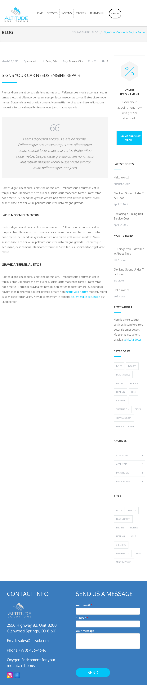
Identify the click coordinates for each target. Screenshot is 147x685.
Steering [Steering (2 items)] (121, 545)
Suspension (122, 409)
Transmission (123, 418)
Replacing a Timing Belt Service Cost (128, 216)
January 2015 (129, 481)
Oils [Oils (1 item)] (133, 536)
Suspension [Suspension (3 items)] (122, 553)
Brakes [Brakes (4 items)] (132, 510)
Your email (108, 609)
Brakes (73, 61)
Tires (138, 409)
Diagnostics (123, 374)
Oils (55, 61)
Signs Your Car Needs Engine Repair (41, 75)
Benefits (81, 13)
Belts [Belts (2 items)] (119, 510)
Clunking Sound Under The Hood (129, 196)
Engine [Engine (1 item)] (120, 527)
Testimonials (98, 13)
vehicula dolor (132, 339)
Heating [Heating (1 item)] (120, 536)
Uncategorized (125, 426)
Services (52, 13)
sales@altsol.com (33, 640)
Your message (108, 639)
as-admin (32, 61)
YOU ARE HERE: (81, 32)
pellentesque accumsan (85, 296)
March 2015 (129, 472)
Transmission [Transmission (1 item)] (123, 562)
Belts (48, 61)
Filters (134, 383)
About (115, 13)
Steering (121, 400)
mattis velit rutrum (76, 291)
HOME (39, 13)
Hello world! (121, 177)
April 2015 (129, 464)
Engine (120, 383)
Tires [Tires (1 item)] (138, 553)
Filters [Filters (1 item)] (134, 527)
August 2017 (129, 455)
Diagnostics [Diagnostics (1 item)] (123, 519)
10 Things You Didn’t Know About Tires (129, 251)
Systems (66, 13)
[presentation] (105, 658)
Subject (108, 621)
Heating (120, 392)
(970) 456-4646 (32, 650)
